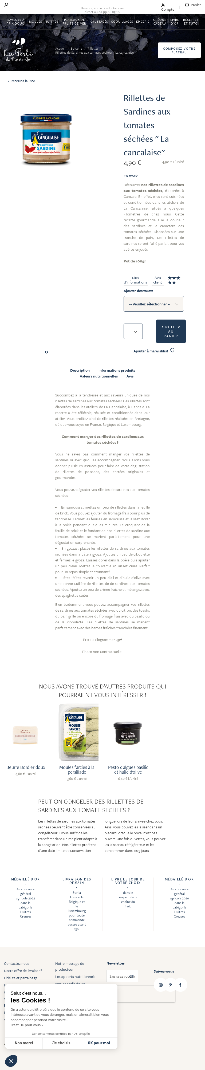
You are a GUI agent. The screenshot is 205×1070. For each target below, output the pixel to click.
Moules (35, 21)
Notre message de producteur (69, 966)
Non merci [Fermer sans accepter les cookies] (24, 1043)
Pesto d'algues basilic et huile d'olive (128, 769)
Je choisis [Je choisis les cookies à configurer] (61, 1043)
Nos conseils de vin (70, 983)
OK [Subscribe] (131, 976)
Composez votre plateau (179, 50)
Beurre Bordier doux (25, 767)
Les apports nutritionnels (75, 976)
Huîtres (51, 21)
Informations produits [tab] (116, 370)
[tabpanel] (102, 526)
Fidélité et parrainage (20, 978)
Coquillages (122, 21)
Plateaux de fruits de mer (74, 21)
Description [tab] (80, 370)
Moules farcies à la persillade (76, 769)
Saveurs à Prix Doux (16, 21)
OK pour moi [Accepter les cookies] (99, 1043)
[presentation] (141, 994)
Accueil (60, 48)
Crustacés (99, 21)
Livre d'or (174, 21)
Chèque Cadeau (159, 21)
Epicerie (142, 21)
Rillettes (93, 48)
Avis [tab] (130, 376)
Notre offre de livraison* (23, 970)
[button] (11, 1061)
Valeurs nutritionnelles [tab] (99, 376)
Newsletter (115, 963)
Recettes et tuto (191, 21)
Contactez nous (16, 963)
